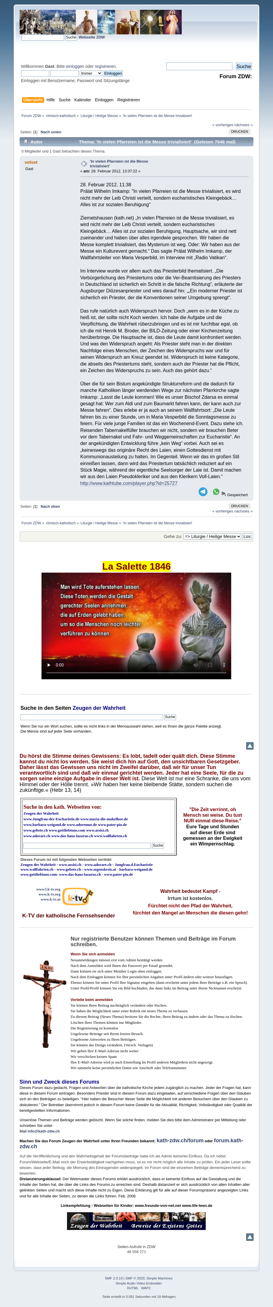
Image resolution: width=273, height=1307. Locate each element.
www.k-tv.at (50, 899)
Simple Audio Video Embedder (139, 1283)
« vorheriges (223, 125)
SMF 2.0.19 (114, 1278)
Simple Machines (159, 1278)
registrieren (105, 66)
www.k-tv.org (49, 894)
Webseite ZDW (92, 37)
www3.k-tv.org (48, 889)
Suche (28, 708)
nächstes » (243, 125)
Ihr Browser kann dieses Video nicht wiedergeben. (136, 626)
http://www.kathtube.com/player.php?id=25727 (129, 483)
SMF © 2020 (135, 1278)
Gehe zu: (173, 536)
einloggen (75, 66)
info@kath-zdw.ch (44, 1131)
